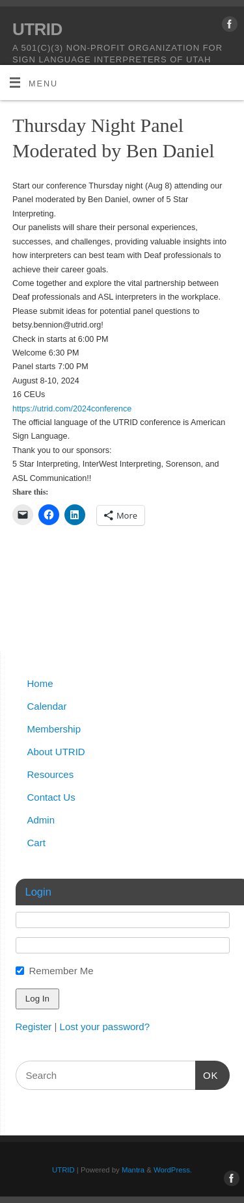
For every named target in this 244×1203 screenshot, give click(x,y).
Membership (54, 728)
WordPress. (173, 1170)
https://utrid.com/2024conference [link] (71, 408)
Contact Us (51, 797)
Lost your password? (105, 1026)
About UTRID (56, 751)
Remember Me (61, 970)
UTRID (37, 29)
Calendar (47, 706)
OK (207, 1074)
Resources (50, 774)
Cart (36, 842)
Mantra (133, 1170)
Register (34, 1026)
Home (40, 683)
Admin (41, 819)
